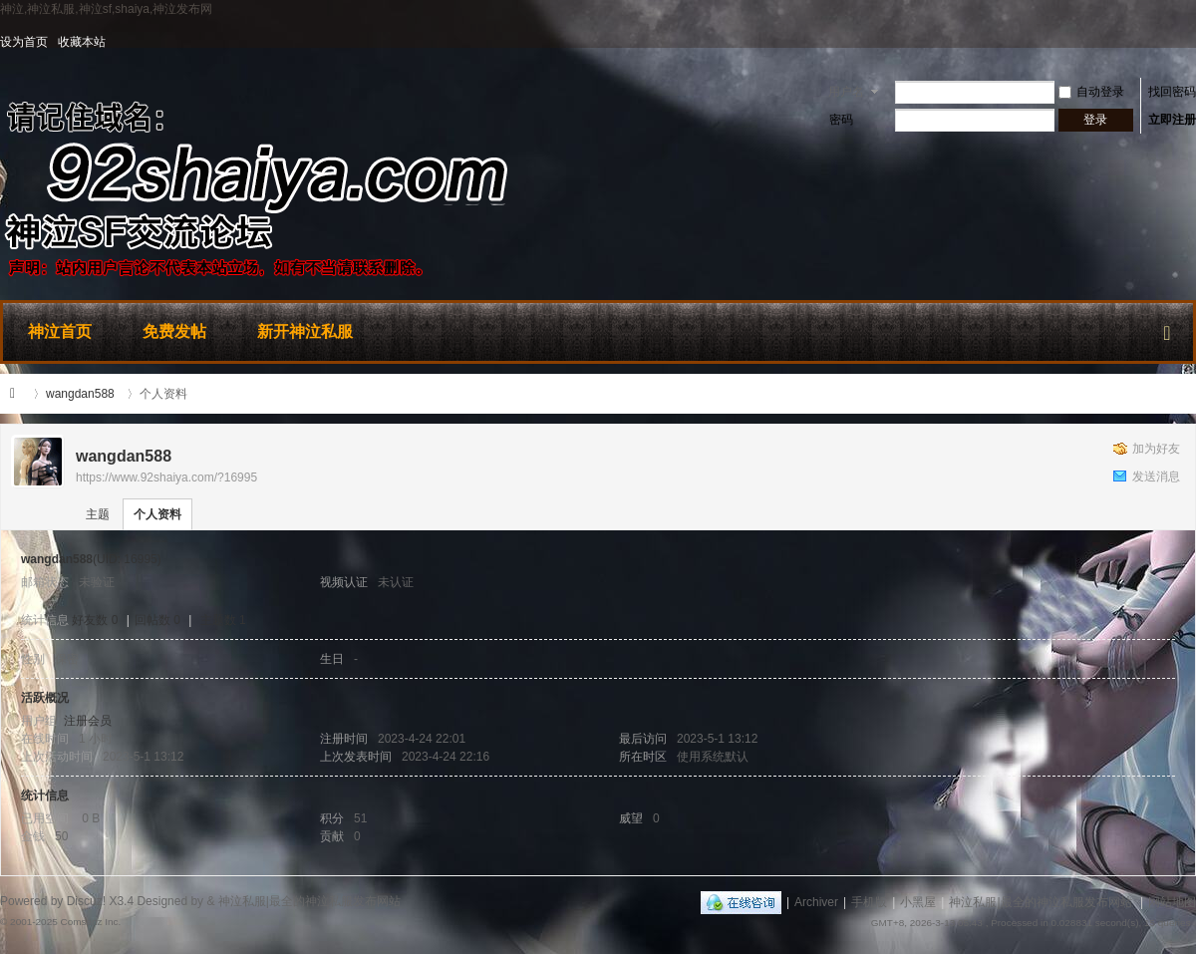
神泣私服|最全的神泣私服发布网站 (18, 394)
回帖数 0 (157, 620)
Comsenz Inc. (90, 921)
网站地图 (1172, 902)
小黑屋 (918, 902)
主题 (98, 514)
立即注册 (1172, 120)
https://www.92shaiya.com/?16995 (166, 477)
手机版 (869, 902)
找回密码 (1172, 92)
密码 (841, 120)
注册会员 (88, 721)
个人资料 (157, 514)
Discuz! (86, 901)
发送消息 (1156, 476)
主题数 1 (223, 620)
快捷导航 (1167, 329)
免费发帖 (174, 331)
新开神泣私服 (305, 331)
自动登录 (1091, 92)
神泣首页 (60, 331)
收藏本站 (82, 42)
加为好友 (1156, 449)
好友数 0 (95, 620)
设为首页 (24, 42)
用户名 (846, 92)
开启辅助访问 (1191, 42)
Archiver (816, 902)
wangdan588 (80, 394)
